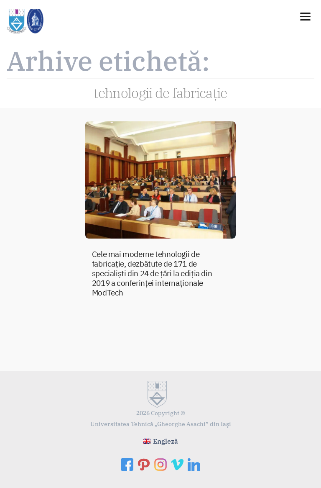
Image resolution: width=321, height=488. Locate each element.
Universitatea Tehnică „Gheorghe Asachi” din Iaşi (160, 424)
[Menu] (305, 16)
